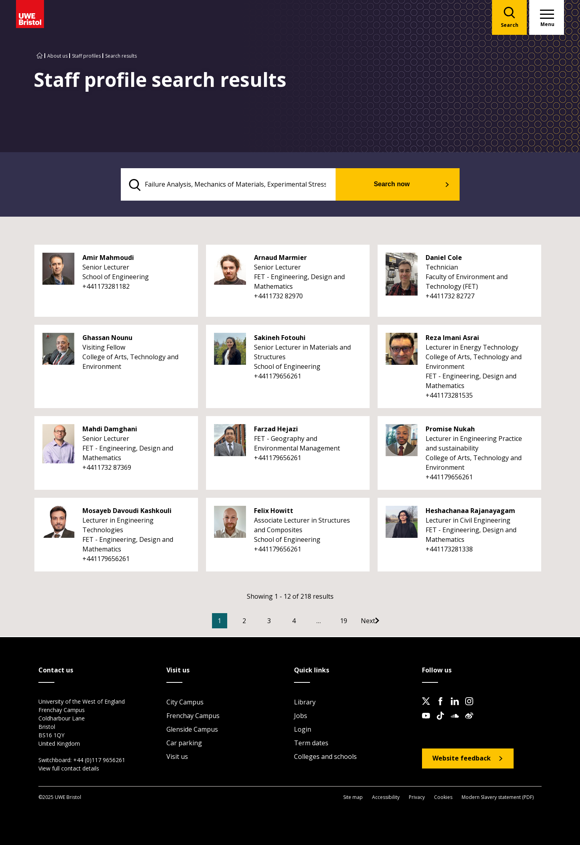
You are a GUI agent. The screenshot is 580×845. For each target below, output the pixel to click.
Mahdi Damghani (109, 430)
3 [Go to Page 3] (281, 622)
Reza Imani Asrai (452, 338)
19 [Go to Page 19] (355, 622)
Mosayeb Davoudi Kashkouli (127, 511)
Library (305, 702)
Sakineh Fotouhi (280, 338)
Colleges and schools (325, 757)
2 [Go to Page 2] (256, 622)
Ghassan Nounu (107, 338)
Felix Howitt (273, 511)
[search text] (239, 185)
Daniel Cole (444, 258)
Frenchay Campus (193, 716)
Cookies (443, 797)
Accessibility (386, 797)
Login (302, 730)
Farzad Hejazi (276, 430)
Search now (402, 184)
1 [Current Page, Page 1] (231, 622)
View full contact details (68, 769)
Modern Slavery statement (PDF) (498, 797)
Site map (353, 797)
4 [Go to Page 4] (306, 622)
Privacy (417, 797)
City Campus (185, 702)
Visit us (177, 757)
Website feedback (461, 758)
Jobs (300, 716)
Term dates (311, 743)
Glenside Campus (192, 730)
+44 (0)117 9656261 (99, 761)
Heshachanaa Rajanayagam (470, 511)
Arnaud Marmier (280, 258)
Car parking (184, 743)
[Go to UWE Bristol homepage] (39, 55)
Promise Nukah (450, 430)
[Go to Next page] (388, 622)
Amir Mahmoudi (108, 258)
